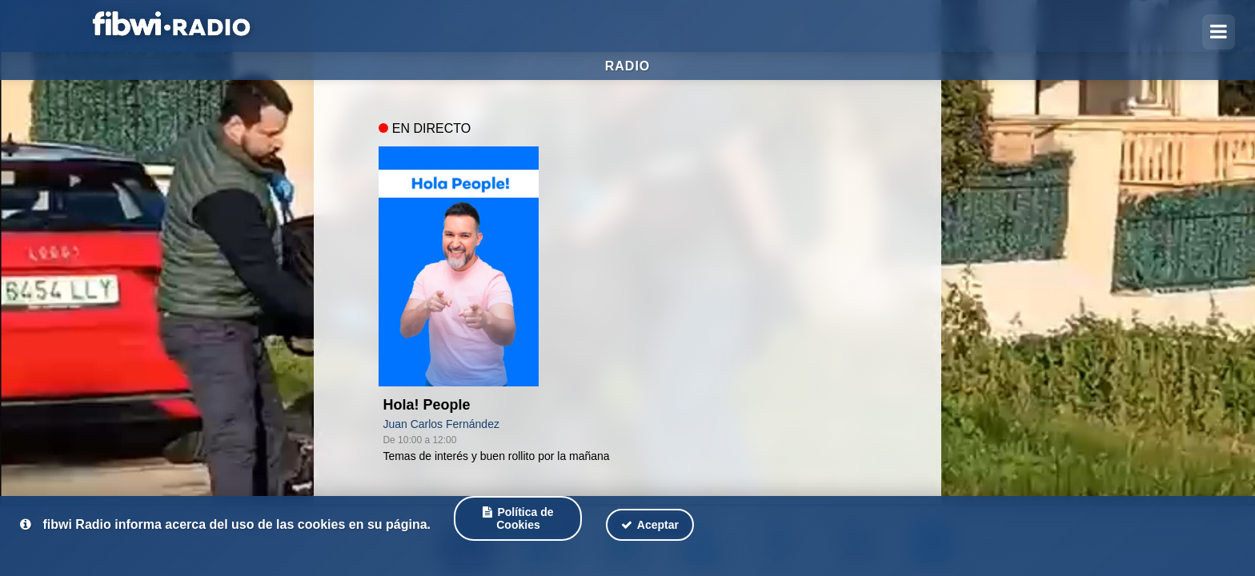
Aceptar (650, 524)
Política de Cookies (518, 518)
